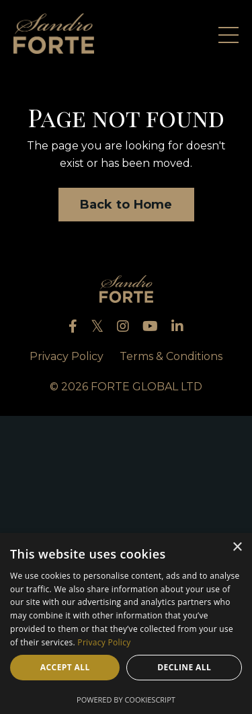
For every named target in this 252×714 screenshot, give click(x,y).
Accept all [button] (65, 667)
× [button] (237, 547)
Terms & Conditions (171, 356)
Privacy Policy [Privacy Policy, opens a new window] (103, 642)
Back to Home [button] (126, 204)
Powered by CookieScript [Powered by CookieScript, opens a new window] (126, 699)
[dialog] (126, 623)
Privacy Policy (66, 356)
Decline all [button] (184, 667)
